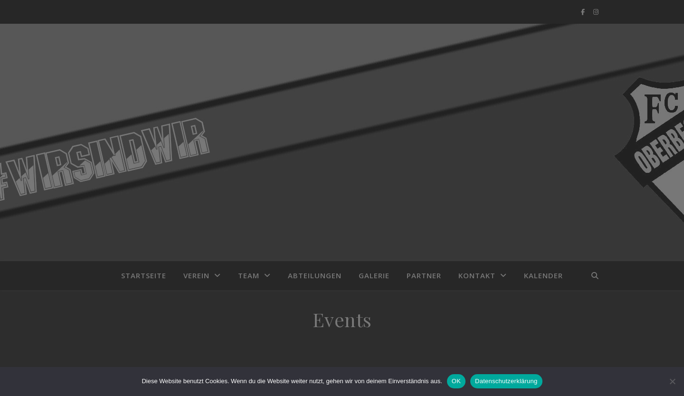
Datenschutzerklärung (506, 381)
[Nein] (672, 381)
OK (456, 381)
